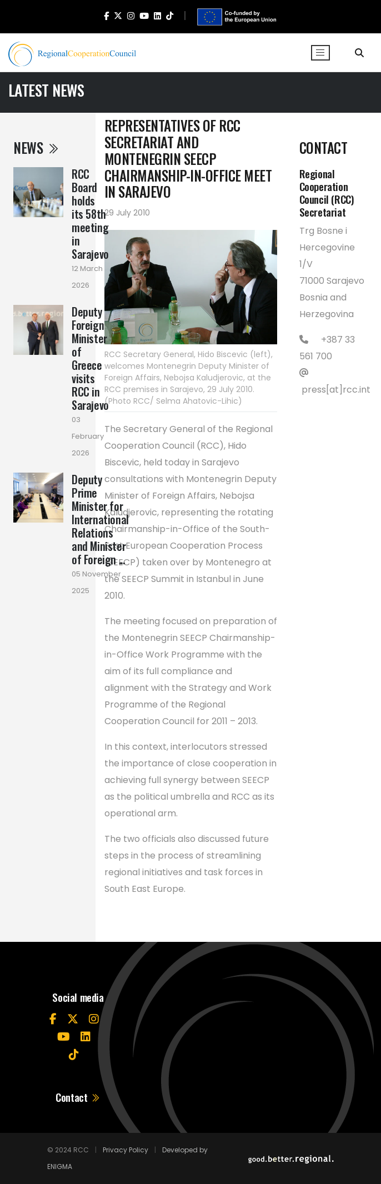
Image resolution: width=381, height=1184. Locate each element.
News (36, 147)
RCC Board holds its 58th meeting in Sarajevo (90, 213)
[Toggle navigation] (320, 53)
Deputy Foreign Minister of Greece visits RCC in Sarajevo (90, 358)
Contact (78, 1097)
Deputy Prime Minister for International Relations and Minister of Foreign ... (100, 519)
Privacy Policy (125, 1150)
